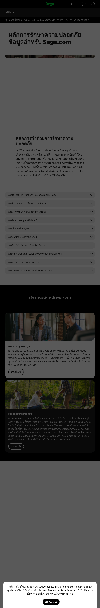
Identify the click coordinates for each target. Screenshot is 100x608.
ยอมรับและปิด (51, 601)
